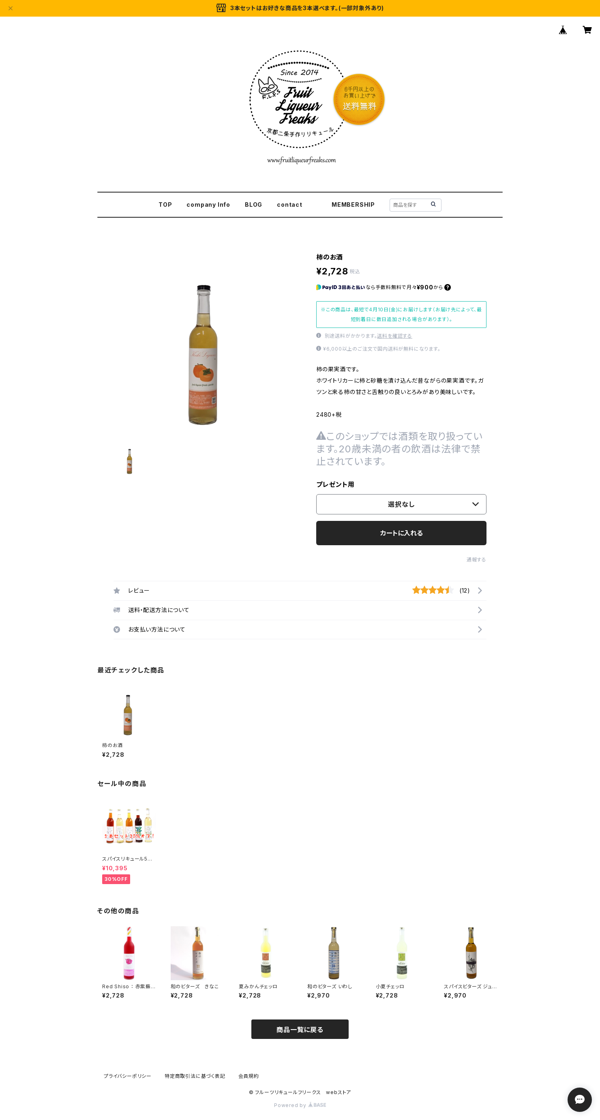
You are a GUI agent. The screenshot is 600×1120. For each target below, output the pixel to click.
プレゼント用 (335, 484)
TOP (165, 204)
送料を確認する (394, 336)
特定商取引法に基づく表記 (195, 1076)
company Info (208, 204)
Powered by (300, 1105)
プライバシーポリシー (128, 1076)
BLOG (253, 204)
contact (289, 204)
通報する (476, 560)
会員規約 (248, 1076)
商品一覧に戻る (300, 1030)
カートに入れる (401, 533)
